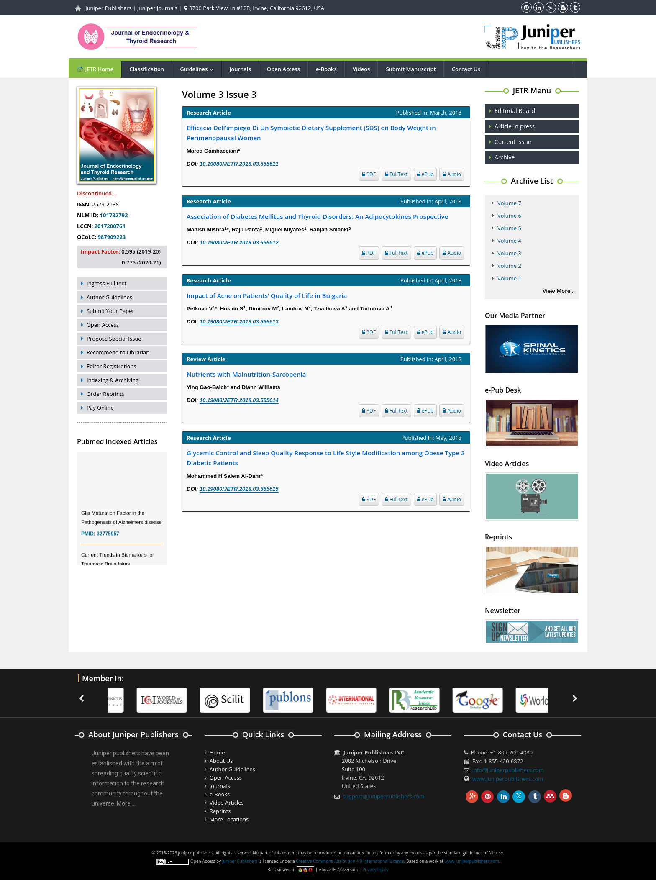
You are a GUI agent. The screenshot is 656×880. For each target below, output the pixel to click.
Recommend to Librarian (118, 352)
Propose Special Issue (114, 338)
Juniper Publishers (108, 8)
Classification (146, 69)
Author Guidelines (109, 297)
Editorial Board (515, 111)
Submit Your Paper (110, 311)
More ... (126, 803)
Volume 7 (509, 203)
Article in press (515, 126)
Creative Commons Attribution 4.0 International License (350, 861)
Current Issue (513, 142)
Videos (361, 69)
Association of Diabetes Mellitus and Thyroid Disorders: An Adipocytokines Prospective (317, 216)
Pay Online (100, 407)
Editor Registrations (111, 366)
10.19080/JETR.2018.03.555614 (239, 400)
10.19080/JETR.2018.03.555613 (239, 321)
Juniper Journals (157, 8)
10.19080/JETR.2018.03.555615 (239, 489)
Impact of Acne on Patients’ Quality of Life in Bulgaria (267, 295)
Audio (452, 174)
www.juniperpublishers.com (507, 779)
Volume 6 (509, 215)
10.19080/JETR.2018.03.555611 (239, 164)
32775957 (108, 538)
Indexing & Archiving (112, 380)
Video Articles (227, 802)
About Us (221, 761)
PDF (369, 174)
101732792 (114, 215)
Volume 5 (509, 228)
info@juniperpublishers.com (508, 770)
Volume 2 (509, 265)
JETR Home (94, 69)
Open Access (283, 69)
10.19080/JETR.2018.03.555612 (239, 242)
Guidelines (198, 69)
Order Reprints (105, 394)
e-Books (326, 69)
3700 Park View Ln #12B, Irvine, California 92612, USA (254, 8)
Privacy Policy (375, 869)
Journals (240, 69)
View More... (559, 291)
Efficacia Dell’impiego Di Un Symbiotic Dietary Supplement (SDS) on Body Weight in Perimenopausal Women (311, 132)
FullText (396, 174)
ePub (425, 174)
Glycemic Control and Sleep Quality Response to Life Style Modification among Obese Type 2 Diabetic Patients (326, 458)
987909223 (111, 237)
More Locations (229, 819)
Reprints (220, 811)
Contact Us (466, 69)
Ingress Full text (106, 283)
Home (217, 752)
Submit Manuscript (411, 69)
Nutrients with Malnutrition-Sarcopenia (246, 374)
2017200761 (110, 226)
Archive (505, 157)
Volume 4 (509, 240)
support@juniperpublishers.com (384, 796)
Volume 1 (509, 278)
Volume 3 (509, 253)
